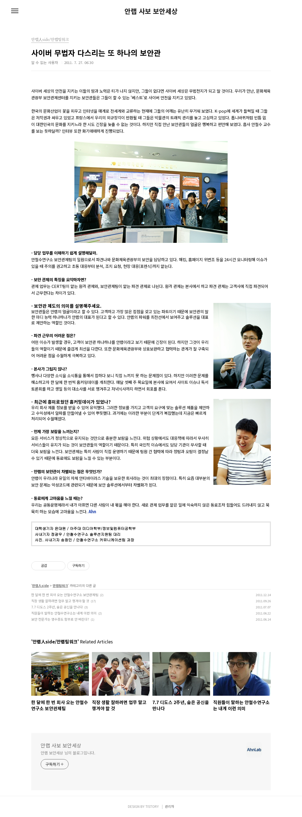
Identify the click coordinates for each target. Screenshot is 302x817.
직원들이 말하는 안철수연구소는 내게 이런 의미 (64, 613)
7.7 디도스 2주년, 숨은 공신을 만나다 (57, 606)
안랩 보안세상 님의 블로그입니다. (68, 753)
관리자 (169, 806)
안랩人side (40, 585)
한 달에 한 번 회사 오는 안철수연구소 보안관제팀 (64, 594)
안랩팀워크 (60, 585)
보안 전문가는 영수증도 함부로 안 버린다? (60, 619)
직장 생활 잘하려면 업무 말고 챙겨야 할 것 (60, 600)
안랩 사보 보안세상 (151, 11)
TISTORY (152, 806)
